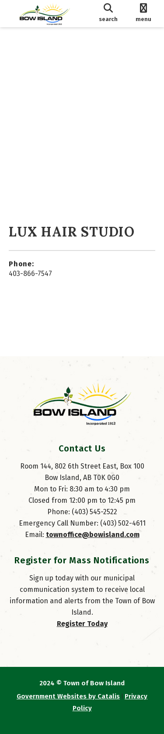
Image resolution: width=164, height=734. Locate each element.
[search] (108, 13)
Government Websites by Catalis (68, 696)
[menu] (143, 13)
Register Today (82, 623)
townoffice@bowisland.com (93, 534)
